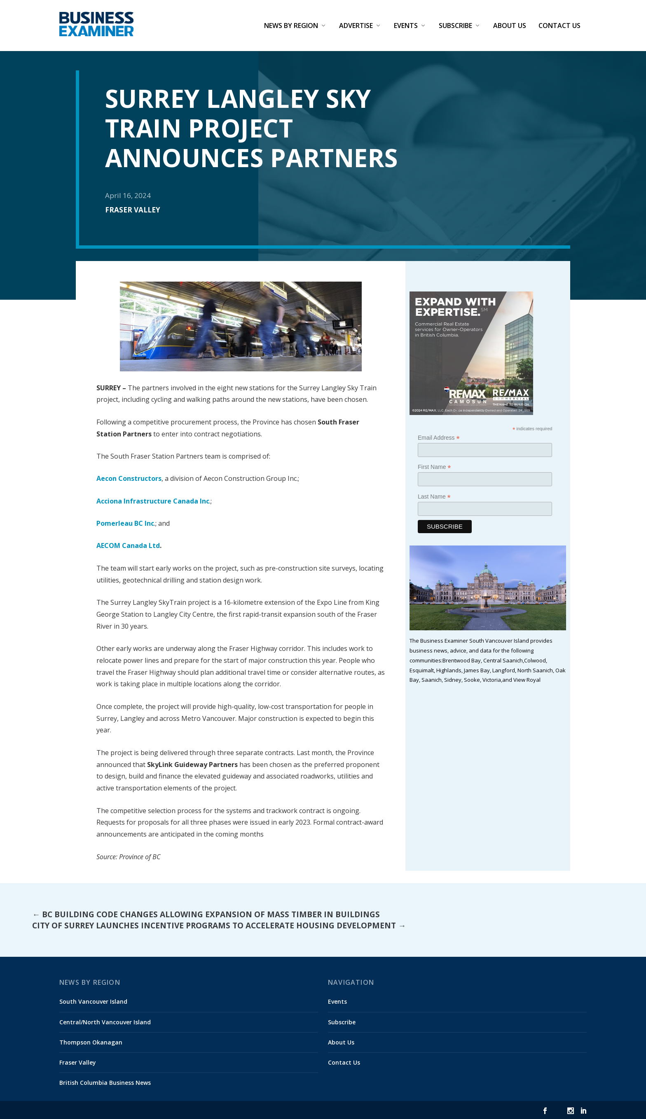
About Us (509, 26)
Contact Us (559, 26)
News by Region (291, 26)
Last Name (434, 496)
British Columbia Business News (105, 1082)
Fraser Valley (132, 209)
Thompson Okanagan (90, 1042)
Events (406, 26)
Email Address (439, 438)
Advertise (356, 26)
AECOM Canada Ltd (128, 545)
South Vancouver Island (93, 1001)
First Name (434, 467)
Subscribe (455, 26)
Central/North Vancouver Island (105, 1022)
